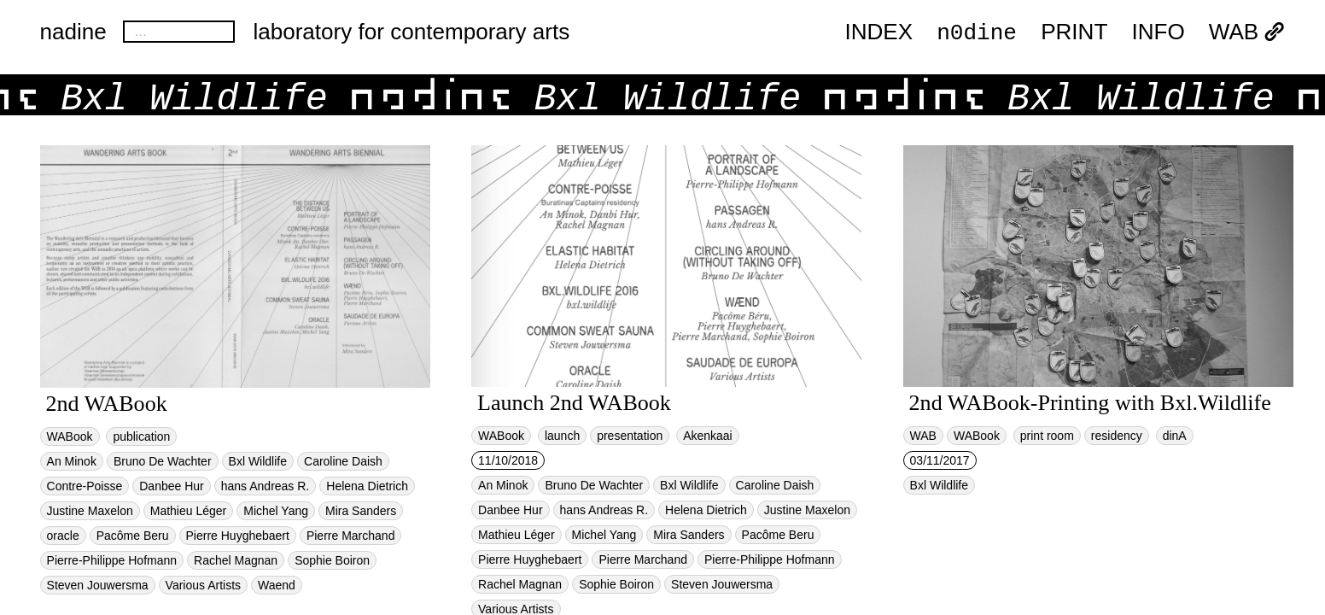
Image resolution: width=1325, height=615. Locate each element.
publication (141, 436)
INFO (1157, 32)
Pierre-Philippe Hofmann (112, 560)
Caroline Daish (343, 461)
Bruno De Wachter (163, 461)
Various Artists (203, 585)
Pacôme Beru (132, 535)
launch (562, 435)
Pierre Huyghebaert (237, 535)
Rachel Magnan (235, 560)
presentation (629, 435)
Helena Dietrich (367, 486)
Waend (276, 585)
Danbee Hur (171, 486)
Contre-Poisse (85, 486)
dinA (1175, 435)
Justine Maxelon (90, 511)
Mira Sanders (360, 511)
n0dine (977, 31)
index (878, 32)
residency (1116, 435)
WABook (70, 436)
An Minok (71, 461)
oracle (63, 535)
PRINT (1074, 32)
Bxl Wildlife (258, 461)
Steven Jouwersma (98, 585)
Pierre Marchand (350, 535)
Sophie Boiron (332, 560)
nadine (73, 31)
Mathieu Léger (188, 511)
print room (1047, 435)
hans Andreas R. (265, 486)
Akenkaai (708, 435)
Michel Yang (275, 511)
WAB (1247, 32)
